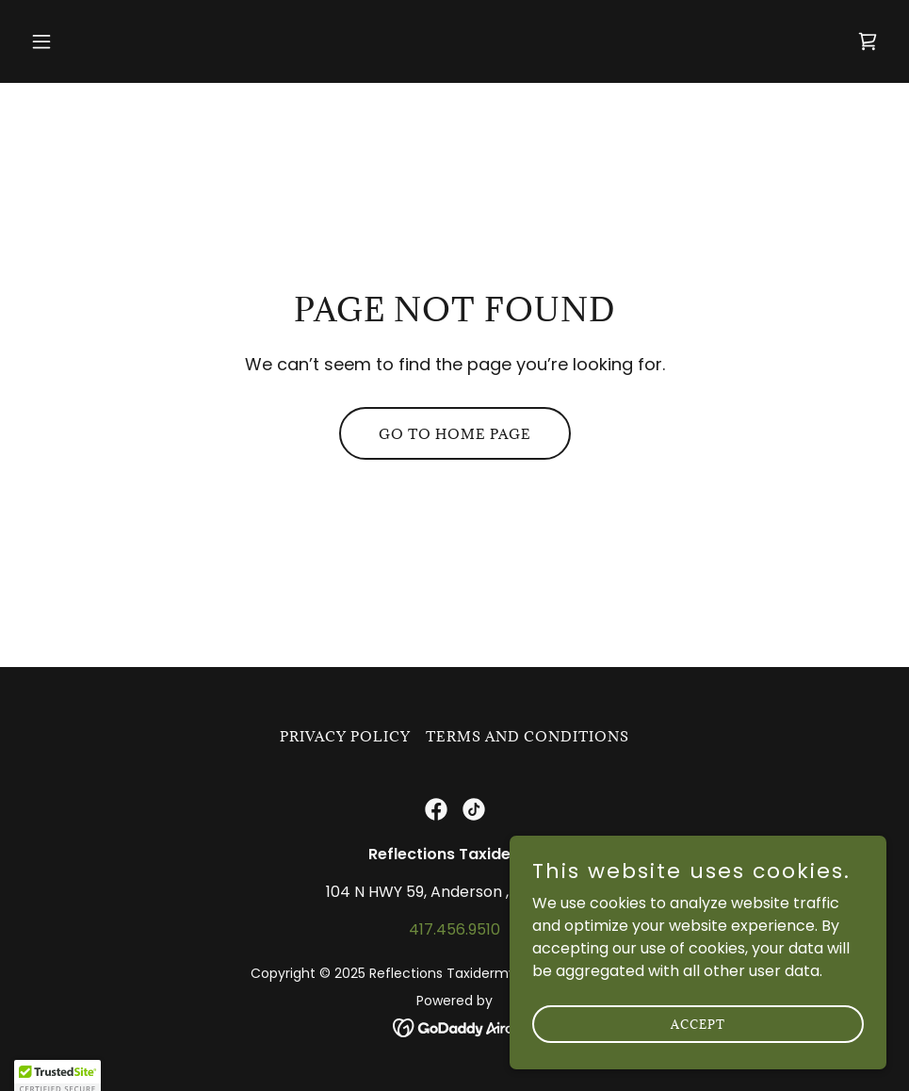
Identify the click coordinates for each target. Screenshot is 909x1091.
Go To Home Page (455, 434)
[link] (867, 41)
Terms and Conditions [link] (527, 736)
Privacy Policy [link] (345, 736)
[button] (88, 41)
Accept (698, 1049)
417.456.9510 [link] (454, 929)
